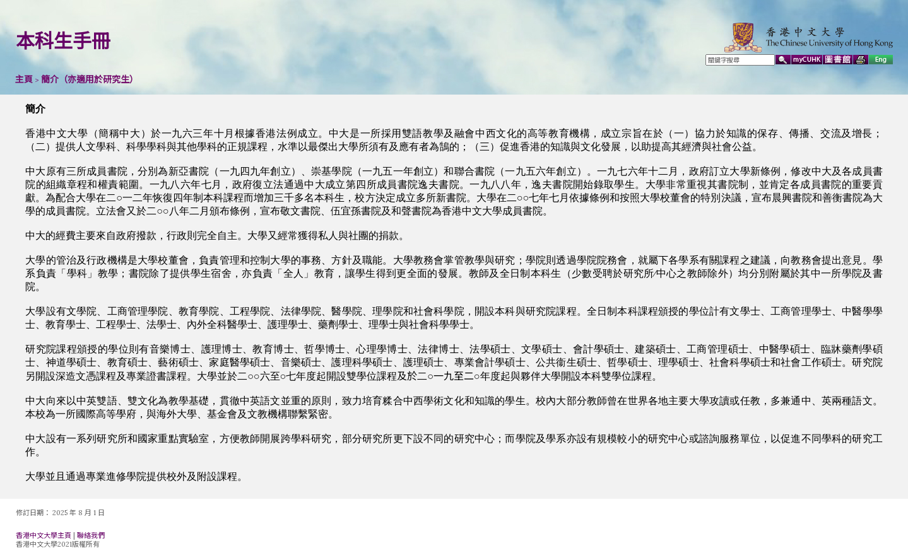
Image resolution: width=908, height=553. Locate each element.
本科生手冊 (63, 41)
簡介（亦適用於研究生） (89, 79)
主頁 (24, 79)
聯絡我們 (91, 535)
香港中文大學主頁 (43, 535)
